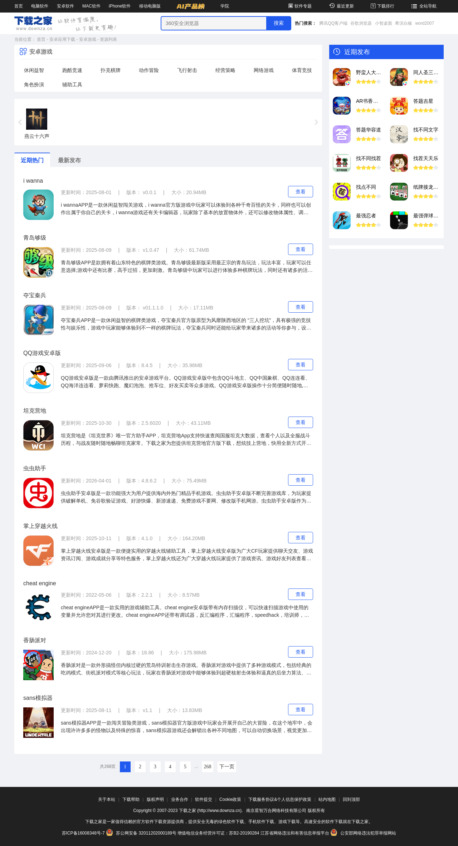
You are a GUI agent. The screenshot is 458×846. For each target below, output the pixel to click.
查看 (301, 191)
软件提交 (203, 799)
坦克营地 (34, 411)
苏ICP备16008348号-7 (83, 833)
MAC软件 (91, 6)
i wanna (33, 181)
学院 (224, 6)
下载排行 (382, 6)
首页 (18, 6)
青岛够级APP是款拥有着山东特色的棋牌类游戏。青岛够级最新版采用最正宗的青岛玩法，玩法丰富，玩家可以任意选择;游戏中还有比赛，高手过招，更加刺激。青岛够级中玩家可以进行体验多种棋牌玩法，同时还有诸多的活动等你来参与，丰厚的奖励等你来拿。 (187, 267)
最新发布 (69, 160)
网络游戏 (264, 70)
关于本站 (106, 799)
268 (207, 766)
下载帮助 (131, 799)
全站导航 (423, 6)
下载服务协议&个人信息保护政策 (279, 799)
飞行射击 (187, 70)
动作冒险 (149, 70)
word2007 (424, 23)
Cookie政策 (230, 799)
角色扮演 (34, 84)
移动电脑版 (150, 6)
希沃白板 (403, 23)
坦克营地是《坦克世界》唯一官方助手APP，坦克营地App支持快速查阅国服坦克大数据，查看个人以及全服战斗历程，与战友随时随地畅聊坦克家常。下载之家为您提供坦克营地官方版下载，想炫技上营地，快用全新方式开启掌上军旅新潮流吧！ (186, 440)
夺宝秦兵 (34, 295)
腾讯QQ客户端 (333, 23)
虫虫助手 (34, 468)
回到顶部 (351, 799)
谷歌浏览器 (361, 23)
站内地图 (327, 799)
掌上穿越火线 (40, 526)
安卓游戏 (87, 39)
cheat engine (39, 583)
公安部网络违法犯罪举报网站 (363, 833)
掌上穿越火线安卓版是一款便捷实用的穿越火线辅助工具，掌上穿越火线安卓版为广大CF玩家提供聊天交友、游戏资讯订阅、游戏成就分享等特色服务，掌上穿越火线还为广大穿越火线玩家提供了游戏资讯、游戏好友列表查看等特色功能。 (187, 555)
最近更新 (340, 6)
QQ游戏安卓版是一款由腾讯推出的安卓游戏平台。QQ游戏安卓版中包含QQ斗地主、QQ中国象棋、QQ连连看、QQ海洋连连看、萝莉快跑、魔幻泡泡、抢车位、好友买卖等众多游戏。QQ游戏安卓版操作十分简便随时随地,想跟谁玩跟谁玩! (185, 382)
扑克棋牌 (111, 70)
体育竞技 (302, 70)
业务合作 (179, 799)
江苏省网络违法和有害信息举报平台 (294, 833)
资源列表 (108, 39)
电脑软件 (39, 6)
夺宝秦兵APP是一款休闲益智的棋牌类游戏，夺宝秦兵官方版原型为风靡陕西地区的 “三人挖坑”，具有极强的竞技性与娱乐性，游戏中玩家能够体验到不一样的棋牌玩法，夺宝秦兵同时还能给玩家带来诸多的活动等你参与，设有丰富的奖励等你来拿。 (186, 324)
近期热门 (32, 160)
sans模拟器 (38, 698)
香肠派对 (34, 640)
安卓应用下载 (62, 39)
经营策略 (225, 70)
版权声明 (155, 799)
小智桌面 (383, 23)
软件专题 (299, 6)
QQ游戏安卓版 (42, 353)
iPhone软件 (120, 6)
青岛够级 (34, 238)
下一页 (226, 766)
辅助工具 (72, 84)
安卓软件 (65, 6)
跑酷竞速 (72, 70)
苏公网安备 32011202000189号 (141, 833)
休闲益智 (34, 70)
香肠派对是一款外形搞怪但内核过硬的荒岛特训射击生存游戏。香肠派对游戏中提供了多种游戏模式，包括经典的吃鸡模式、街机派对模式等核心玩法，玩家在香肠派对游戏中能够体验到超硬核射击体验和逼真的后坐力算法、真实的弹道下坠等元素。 (186, 669)
